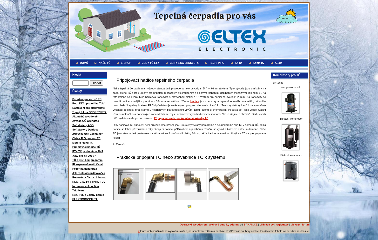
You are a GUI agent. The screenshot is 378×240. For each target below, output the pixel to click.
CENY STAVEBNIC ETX (184, 62)
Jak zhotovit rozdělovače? (88, 173)
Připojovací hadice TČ (86, 146)
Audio (278, 62)
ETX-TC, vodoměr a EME (87, 151)
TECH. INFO (216, 62)
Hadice (194, 101)
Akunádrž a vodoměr (85, 116)
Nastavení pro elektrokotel (89, 107)
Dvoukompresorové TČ (86, 99)
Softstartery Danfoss (85, 129)
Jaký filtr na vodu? (84, 155)
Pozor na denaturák (84, 168)
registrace (282, 224)
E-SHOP (126, 62)
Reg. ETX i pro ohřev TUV (88, 103)
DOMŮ (84, 62)
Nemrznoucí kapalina (85, 186)
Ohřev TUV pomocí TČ (86, 138)
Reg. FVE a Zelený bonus (88, 194)
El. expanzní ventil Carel (87, 164)
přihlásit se (267, 224)
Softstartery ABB (83, 125)
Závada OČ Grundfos (85, 120)
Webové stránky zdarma (224, 224)
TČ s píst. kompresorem (87, 160)
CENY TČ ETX (150, 62)
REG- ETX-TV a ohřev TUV (88, 181)
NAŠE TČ (104, 62)
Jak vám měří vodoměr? (87, 133)
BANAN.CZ (250, 224)
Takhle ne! (78, 190)
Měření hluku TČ (82, 142)
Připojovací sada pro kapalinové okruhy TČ (181, 118)
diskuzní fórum (300, 224)
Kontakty (258, 62)
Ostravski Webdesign (194, 224)
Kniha (238, 62)
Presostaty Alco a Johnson (89, 177)
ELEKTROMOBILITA (85, 199)
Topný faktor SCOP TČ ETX (89, 112)
